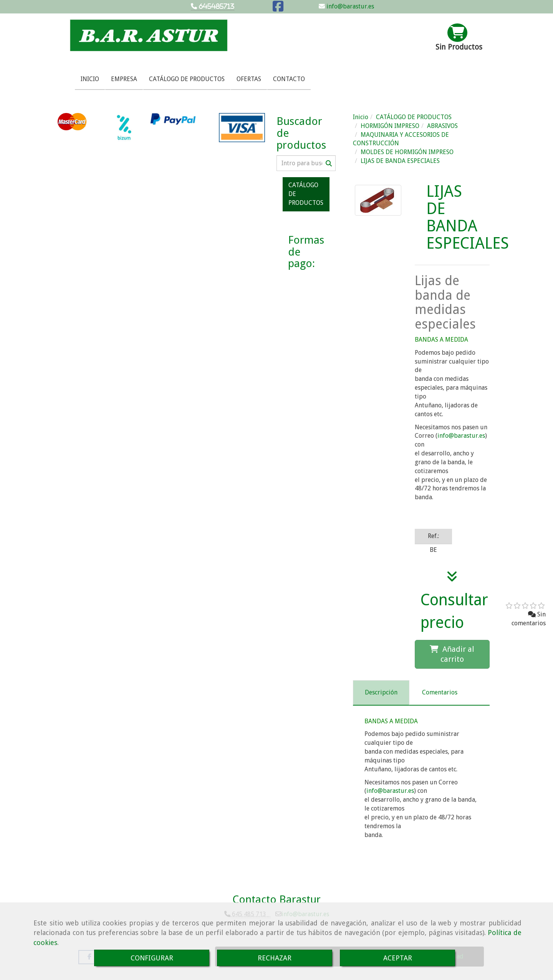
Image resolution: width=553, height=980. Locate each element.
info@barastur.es (349, 6)
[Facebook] (278, 8)
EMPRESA (124, 79)
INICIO (90, 79)
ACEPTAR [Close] (397, 958)
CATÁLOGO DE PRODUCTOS (187, 79)
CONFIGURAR (152, 958)
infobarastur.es (461, 435)
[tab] (381, 692)
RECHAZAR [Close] (274, 958)
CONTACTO (289, 79)
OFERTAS (249, 79)
